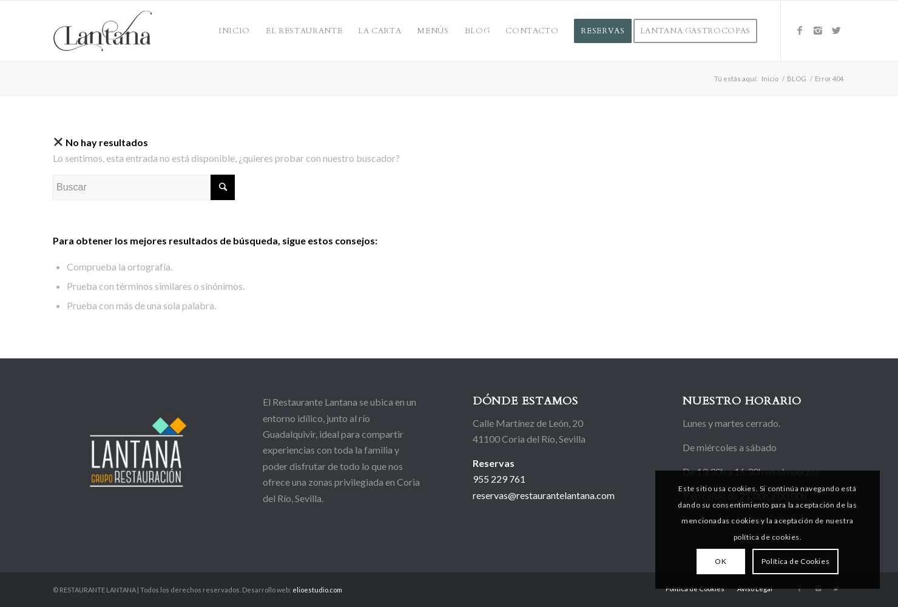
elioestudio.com (317, 590)
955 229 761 (499, 479)
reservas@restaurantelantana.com (544, 495)
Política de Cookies (795, 561)
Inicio (769, 78)
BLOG (796, 78)
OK (720, 561)
